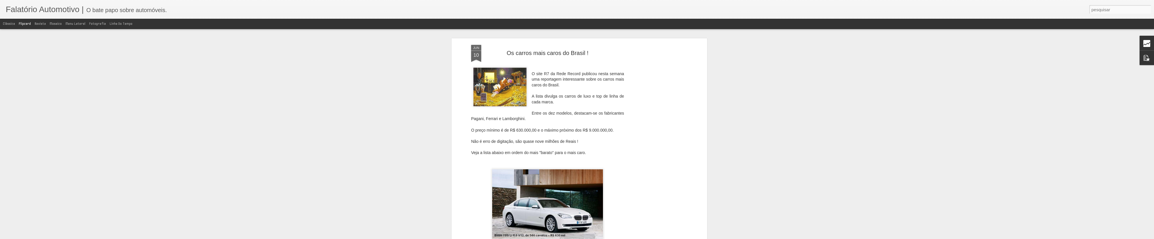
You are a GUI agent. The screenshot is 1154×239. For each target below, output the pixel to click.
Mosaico (56, 24)
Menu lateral (75, 24)
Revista (40, 24)
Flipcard (25, 24)
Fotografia (97, 24)
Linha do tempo (121, 24)
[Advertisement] (656, 135)
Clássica (9, 24)
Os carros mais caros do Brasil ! (547, 53)
